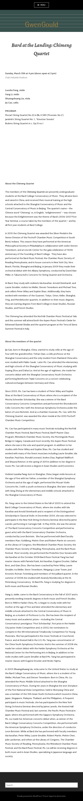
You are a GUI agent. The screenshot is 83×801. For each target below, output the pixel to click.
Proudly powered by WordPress (29, 796)
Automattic (61, 796)
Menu (43, 5)
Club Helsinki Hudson (16, 77)
